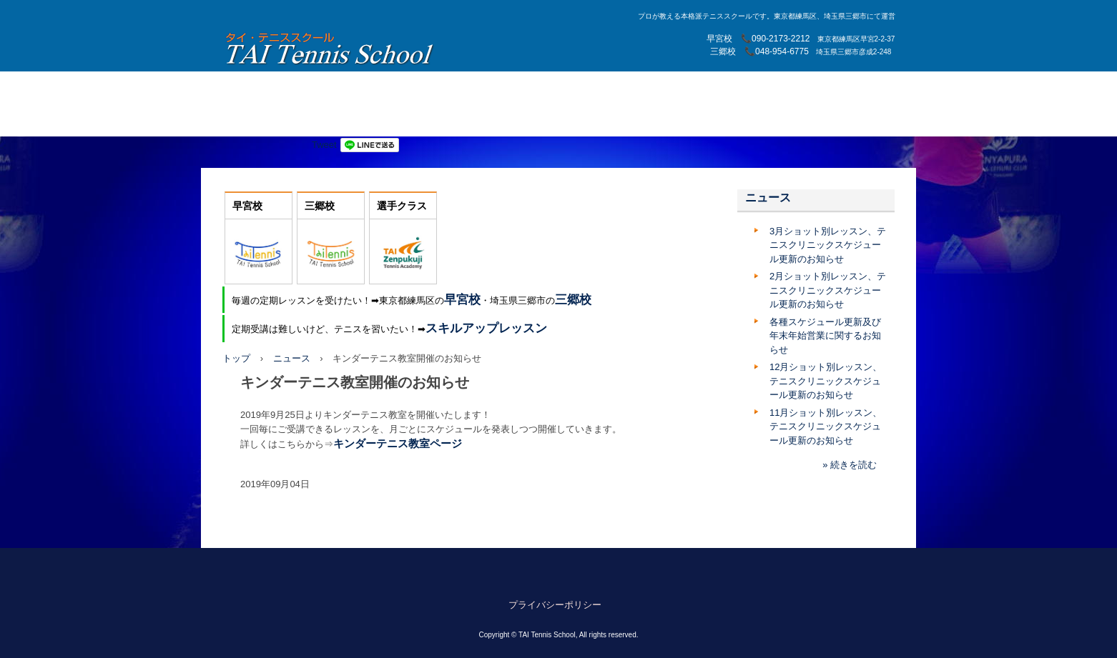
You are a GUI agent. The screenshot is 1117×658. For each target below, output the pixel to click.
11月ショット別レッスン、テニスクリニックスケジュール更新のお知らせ (825, 426)
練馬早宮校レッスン (404, 87)
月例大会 (752, 87)
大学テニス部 (464, 120)
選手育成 (324, 87)
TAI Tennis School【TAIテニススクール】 (330, 48)
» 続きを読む (849, 464)
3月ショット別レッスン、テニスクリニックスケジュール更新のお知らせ (827, 245)
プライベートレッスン (668, 87)
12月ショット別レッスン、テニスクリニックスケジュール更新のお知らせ (825, 381)
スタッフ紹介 (576, 87)
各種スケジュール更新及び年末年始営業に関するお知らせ (825, 335)
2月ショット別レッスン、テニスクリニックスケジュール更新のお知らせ (827, 290)
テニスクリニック (548, 120)
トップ (236, 358)
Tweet (324, 144)
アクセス (808, 87)
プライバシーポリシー (554, 604)
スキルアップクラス (376, 120)
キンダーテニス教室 (273, 120)
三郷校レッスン (496, 87)
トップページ (259, 87)
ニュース (291, 358)
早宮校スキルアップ (645, 120)
